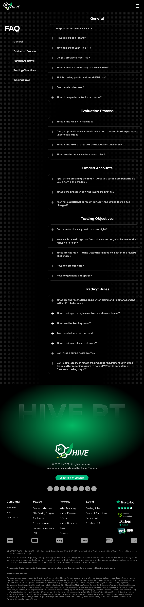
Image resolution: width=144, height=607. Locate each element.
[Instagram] (56, 488)
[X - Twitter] (87, 488)
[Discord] (69, 488)
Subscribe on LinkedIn (72, 477)
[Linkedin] (50, 488)
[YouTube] (81, 488)
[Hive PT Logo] (12, 6)
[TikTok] (62, 488)
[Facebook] (75, 488)
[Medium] (94, 488)
